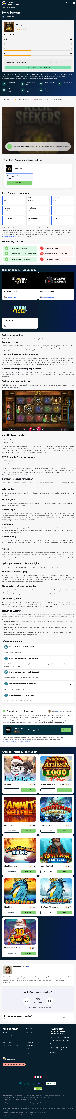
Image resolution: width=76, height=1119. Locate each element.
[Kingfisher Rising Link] (20, 850)
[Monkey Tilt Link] (9, 168)
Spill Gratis (12, 790)
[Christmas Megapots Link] (56, 809)
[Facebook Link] (38, 1077)
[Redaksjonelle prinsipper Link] (37, 1039)
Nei (64, 1017)
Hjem (3, 7)
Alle (7, 7)
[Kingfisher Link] (20, 891)
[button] (74, 3)
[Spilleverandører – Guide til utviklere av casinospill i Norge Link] (61, 1048)
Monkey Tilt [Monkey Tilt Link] (18, 168)
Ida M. (55, 711)
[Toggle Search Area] (70, 3)
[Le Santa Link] (20, 768)
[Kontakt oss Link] (37, 1036)
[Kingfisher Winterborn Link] (56, 891)
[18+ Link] (20, 1084)
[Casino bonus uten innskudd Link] (61, 1044)
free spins (41, 528)
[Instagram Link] (41, 1077)
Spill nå (19, 183)
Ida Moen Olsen (10, 16)
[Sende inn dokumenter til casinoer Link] (61, 1037)
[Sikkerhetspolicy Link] (13, 1042)
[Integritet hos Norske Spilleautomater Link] (37, 1053)
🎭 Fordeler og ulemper (22, 99)
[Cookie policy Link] (13, 1032)
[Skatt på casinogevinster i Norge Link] (61, 1041)
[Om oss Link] (37, 1029)
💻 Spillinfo (6, 99)
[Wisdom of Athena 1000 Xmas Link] (56, 768)
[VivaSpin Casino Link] (20, 309)
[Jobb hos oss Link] (37, 1049)
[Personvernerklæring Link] (13, 1036)
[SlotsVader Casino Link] (56, 280)
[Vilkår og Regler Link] (13, 1029)
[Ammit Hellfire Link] (20, 809)
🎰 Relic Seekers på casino (42, 99)
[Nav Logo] (10, 3)
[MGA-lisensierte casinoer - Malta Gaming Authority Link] (61, 1031)
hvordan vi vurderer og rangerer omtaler (16, 742)
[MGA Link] (40, 1084)
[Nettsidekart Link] (61, 1052)
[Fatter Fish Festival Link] (56, 850)
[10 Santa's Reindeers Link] (20, 932)
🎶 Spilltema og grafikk (61, 99)
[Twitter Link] (35, 1077)
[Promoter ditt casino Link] (37, 1042)
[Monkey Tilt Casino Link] (20, 280)
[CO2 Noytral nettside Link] (51, 1084)
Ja (49, 1017)
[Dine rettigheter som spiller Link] (13, 1045)
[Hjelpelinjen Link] (29, 1084)
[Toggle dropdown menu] (74, 3)
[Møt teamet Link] (37, 1032)
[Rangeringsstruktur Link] (37, 1045)
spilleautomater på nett (9, 236)
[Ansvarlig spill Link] (13, 1039)
